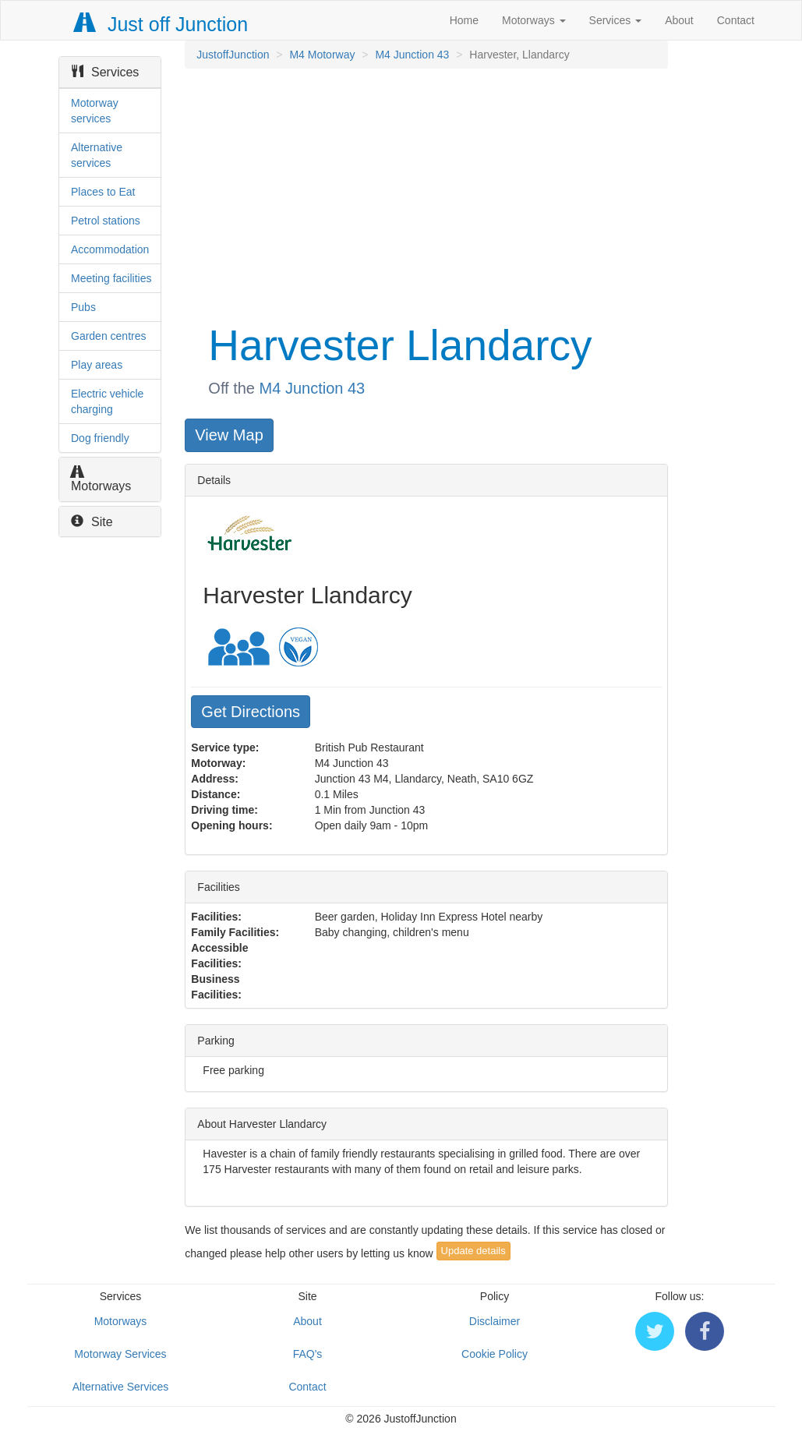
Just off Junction (161, 24)
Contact (735, 20)
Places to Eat (103, 192)
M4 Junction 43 (412, 54)
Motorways (534, 20)
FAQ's (308, 1354)
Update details (473, 1250)
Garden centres (109, 336)
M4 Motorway (322, 54)
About (679, 20)
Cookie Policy (494, 1354)
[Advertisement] (425, 193)
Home (464, 20)
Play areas (96, 365)
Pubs (83, 307)
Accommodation (110, 249)
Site (92, 521)
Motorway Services (120, 1354)
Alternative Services (120, 1386)
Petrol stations (105, 220)
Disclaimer (494, 1321)
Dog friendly (100, 438)
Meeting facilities (111, 278)
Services (615, 20)
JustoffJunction (232, 54)
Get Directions (250, 711)
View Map (229, 435)
